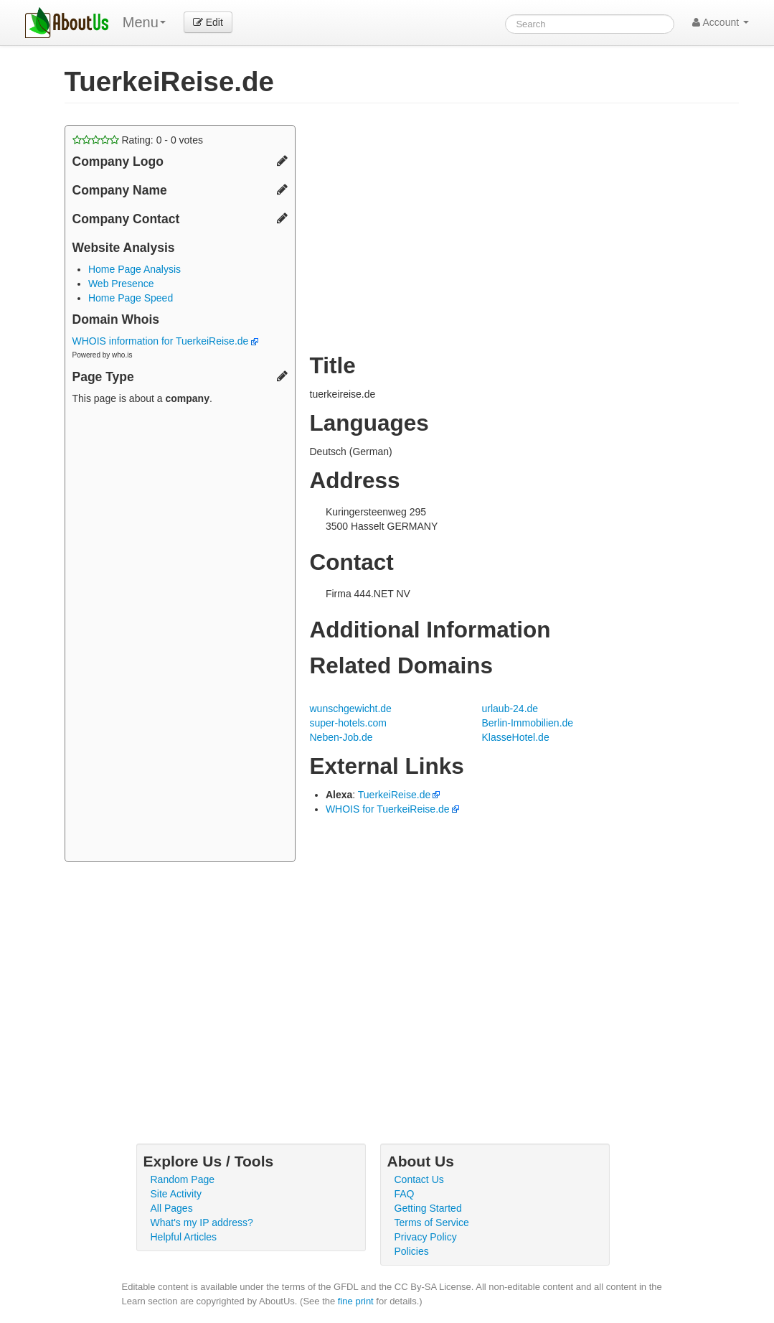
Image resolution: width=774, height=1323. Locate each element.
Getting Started (428, 1208)
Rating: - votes (138, 140)
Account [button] (720, 22)
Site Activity (176, 1194)
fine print (356, 1301)
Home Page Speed (130, 298)
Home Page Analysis (134, 269)
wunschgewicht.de (351, 708)
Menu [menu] (144, 22)
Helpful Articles (184, 1237)
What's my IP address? (202, 1222)
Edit (208, 22)
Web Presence (121, 283)
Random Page (183, 1179)
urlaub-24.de (510, 708)
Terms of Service (432, 1222)
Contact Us (419, 1179)
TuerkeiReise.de (394, 794)
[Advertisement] (180, 635)
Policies (412, 1251)
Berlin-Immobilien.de (528, 723)
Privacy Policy (426, 1237)
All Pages (172, 1208)
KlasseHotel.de (515, 737)
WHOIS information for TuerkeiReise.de (165, 341)
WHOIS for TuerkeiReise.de (388, 809)
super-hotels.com (348, 723)
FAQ (405, 1194)
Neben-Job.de (341, 737)
